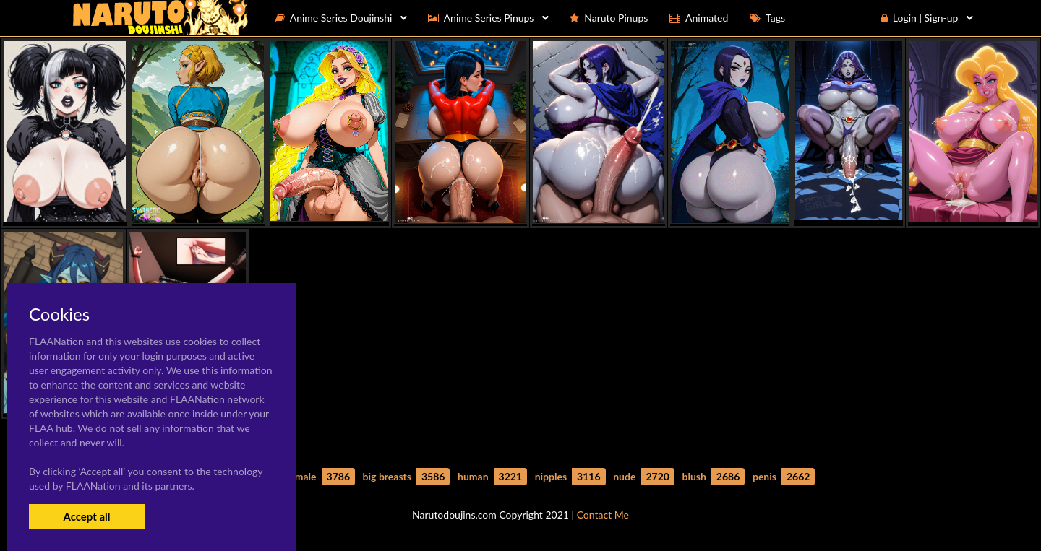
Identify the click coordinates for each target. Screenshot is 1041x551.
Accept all (86, 516)
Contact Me (603, 514)
